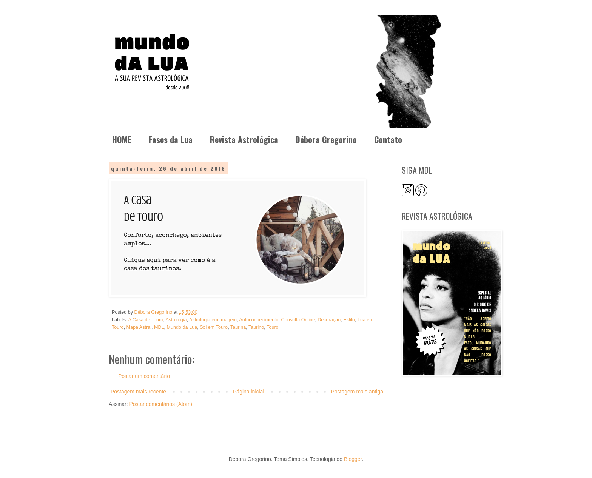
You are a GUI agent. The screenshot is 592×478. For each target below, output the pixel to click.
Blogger (353, 459)
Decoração (329, 319)
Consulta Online (298, 319)
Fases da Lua (171, 139)
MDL (159, 327)
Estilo (349, 319)
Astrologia (176, 319)
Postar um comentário (144, 376)
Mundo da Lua (182, 327)
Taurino (256, 327)
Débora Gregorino (326, 139)
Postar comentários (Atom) (160, 404)
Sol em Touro (214, 327)
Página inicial (248, 392)
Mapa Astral (139, 327)
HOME (121, 139)
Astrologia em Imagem (213, 319)
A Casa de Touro (145, 319)
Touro (273, 327)
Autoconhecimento (258, 319)
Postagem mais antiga (357, 392)
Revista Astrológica (244, 139)
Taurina (238, 327)
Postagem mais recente (138, 392)
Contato (388, 139)
